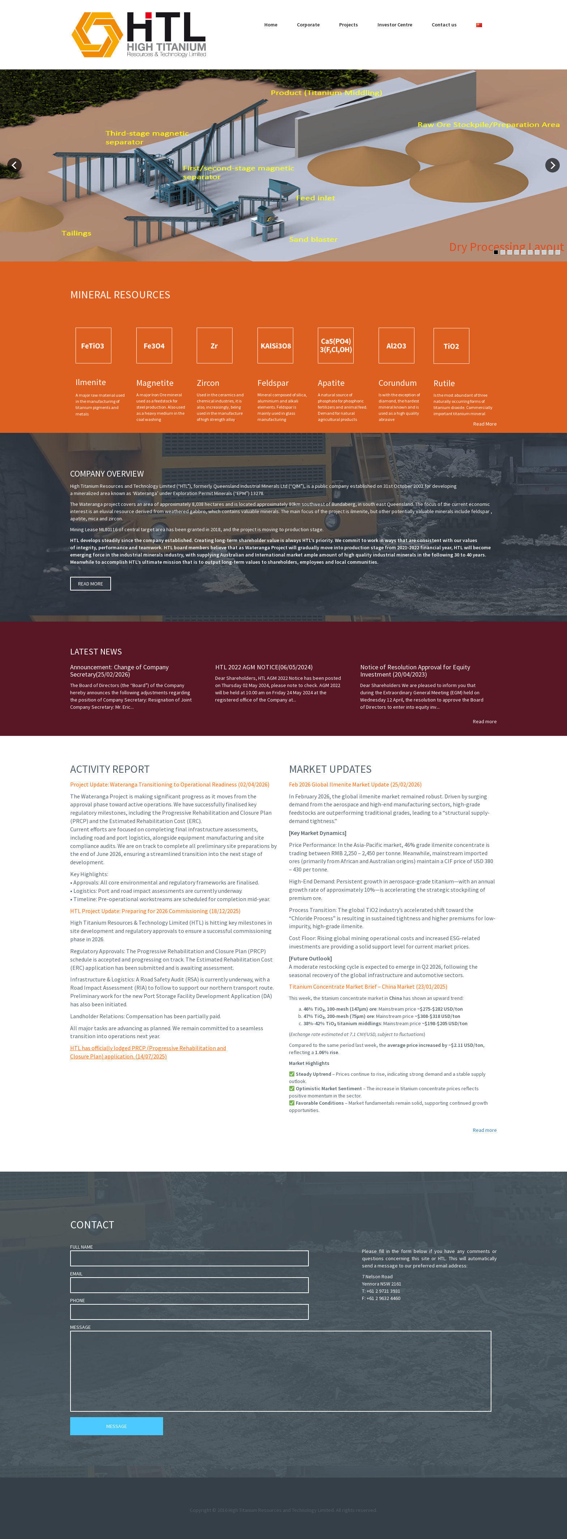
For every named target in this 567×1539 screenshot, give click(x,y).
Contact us (444, 24)
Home (270, 24)
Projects (348, 24)
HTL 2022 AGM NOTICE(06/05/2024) (264, 667)
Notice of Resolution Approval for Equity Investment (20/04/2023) (415, 670)
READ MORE (90, 583)
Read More (485, 424)
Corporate (308, 24)
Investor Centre (395, 24)
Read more (485, 721)
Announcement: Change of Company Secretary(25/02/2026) (119, 670)
